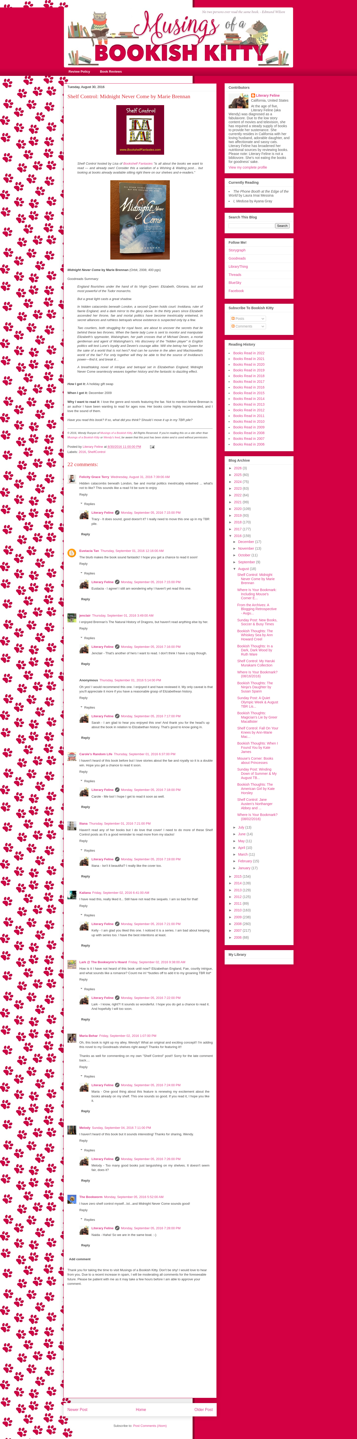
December (246, 542)
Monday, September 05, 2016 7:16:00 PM (150, 647)
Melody (84, 1128)
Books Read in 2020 (249, 364)
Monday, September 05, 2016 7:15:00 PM (150, 512)
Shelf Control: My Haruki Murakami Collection (256, 663)
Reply (83, 494)
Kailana (85, 893)
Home (141, 1410)
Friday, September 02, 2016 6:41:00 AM (120, 893)
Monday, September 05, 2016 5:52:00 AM (134, 1197)
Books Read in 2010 (249, 421)
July (241, 827)
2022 (238, 495)
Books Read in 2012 (249, 410)
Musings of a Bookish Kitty (116, 432)
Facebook (236, 291)
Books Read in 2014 (249, 399)
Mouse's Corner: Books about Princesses (255, 760)
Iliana (83, 823)
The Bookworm (91, 1197)
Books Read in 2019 (249, 370)
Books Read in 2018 (249, 376)
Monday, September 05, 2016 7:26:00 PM (150, 1159)
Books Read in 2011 (249, 416)
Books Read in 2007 (249, 439)
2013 (238, 890)
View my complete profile (248, 167)
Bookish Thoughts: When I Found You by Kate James (257, 747)
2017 (238, 529)
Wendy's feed (112, 437)
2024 (238, 482)
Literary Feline (102, 512)
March (243, 854)
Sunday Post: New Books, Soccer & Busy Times (257, 622)
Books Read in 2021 (249, 359)
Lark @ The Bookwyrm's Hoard (103, 962)
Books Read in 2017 (249, 382)
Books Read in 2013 (249, 404)
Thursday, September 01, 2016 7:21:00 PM (119, 823)
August (244, 569)
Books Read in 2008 (249, 433)
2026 (238, 468)
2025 (238, 475)
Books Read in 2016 (249, 387)
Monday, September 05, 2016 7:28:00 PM (150, 1228)
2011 (238, 903)
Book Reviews (111, 71)
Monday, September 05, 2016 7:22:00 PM (150, 998)
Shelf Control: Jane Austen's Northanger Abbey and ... (254, 804)
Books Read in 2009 (249, 427)
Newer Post (77, 1410)
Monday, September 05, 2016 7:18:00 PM (150, 790)
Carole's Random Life (95, 754)
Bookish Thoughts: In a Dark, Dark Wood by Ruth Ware (255, 650)
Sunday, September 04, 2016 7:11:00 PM (121, 1128)
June (242, 834)
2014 (238, 883)
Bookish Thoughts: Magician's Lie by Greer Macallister (257, 717)
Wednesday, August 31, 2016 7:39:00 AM (140, 477)
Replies (89, 504)
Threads (235, 275)
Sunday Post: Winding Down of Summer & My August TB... (257, 773)
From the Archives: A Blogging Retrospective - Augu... (257, 609)
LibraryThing (238, 267)
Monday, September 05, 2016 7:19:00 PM (150, 859)
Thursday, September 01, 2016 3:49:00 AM (123, 615)
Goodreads (237, 258)
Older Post (203, 1410)
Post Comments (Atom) (150, 1426)
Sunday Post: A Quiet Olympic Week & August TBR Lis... (257, 702)
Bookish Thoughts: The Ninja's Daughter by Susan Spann (255, 687)
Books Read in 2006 (249, 444)
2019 (238, 515)
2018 (238, 522)
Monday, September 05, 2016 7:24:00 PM (150, 1085)
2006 (238, 937)
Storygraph (237, 250)
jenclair (85, 615)
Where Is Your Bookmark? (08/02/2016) (257, 817)
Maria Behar (88, 1036)
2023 (238, 488)
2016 (82, 452)
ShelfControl (97, 452)
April (242, 848)
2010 (238, 910)
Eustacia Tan (89, 551)
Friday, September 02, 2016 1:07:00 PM (127, 1036)
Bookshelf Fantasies (138, 163)
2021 (238, 502)
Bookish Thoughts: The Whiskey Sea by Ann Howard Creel (255, 635)
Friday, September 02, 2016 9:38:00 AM (156, 962)
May (241, 841)
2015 (238, 876)
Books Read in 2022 (249, 353)
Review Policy (79, 71)
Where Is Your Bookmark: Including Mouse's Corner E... (257, 594)
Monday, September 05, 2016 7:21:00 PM (150, 924)
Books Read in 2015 (249, 393)
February (245, 861)
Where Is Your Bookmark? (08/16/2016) (257, 674)
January (244, 868)
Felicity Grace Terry (94, 477)
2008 (238, 924)
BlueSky (235, 283)
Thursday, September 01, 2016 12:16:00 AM (132, 551)
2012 (238, 897)
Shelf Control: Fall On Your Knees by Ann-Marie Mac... (257, 732)
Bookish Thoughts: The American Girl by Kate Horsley (256, 788)
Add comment (80, 1259)
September (247, 562)
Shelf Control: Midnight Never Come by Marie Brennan (256, 579)
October (244, 555)
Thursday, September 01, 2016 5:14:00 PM (130, 680)
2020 (238, 509)
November (246, 548)
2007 (238, 930)
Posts (238, 319)
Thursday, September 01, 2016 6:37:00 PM (144, 754)
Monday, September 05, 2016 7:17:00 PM (150, 716)
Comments (242, 326)
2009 (238, 917)
